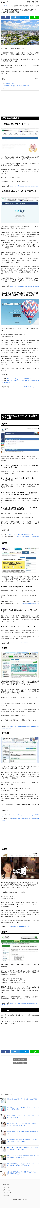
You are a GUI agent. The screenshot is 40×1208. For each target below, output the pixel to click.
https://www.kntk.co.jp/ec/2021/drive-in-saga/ (22, 387)
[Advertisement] (20, 104)
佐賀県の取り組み (9, 83)
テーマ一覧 (6, 1195)
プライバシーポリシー (9, 1192)
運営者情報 (6, 1184)
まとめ (6, 88)
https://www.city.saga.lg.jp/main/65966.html (21, 534)
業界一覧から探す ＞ (20, 1063)
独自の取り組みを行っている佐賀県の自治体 (16, 86)
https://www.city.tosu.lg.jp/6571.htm (19, 643)
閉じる (36, 78)
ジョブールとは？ (8, 1187)
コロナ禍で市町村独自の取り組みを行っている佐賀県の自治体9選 (20, 11)
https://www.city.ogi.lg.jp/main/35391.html (19, 379)
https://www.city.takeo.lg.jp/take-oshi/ (20, 926)
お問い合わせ (6, 1190)
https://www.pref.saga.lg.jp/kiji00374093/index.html (24, 186)
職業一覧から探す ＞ (20, 1059)
